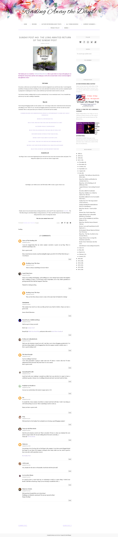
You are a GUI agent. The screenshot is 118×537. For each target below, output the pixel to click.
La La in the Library (27, 475)
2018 (79, 158)
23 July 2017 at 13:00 (26, 387)
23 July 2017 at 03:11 (26, 242)
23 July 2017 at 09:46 (26, 321)
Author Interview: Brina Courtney (85, 84)
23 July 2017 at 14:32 (26, 399)
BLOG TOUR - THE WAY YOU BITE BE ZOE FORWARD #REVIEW (45, 141)
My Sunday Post (26, 455)
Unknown (25, 444)
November (82, 164)
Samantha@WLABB (27, 372)
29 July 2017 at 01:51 (30, 265)
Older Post (67, 525)
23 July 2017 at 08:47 (26, 275)
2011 (79, 269)
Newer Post (23, 525)
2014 (79, 263)
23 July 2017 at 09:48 (26, 340)
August (81, 171)
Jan (23, 397)
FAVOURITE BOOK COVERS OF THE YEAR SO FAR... (45, 134)
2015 (79, 260)
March (80, 252)
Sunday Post (31, 328)
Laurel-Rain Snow (27, 273)
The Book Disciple (27, 354)
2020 (79, 153)
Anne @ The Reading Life (29, 240)
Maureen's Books (27, 489)
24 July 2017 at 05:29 (26, 430)
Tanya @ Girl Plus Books (29, 428)
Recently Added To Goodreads (87, 191)
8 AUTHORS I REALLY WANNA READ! (45, 126)
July (80, 173)
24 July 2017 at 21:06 (26, 465)
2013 (79, 265)
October (81, 166)
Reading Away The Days (33, 263)
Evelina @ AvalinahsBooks (29, 339)
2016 (79, 258)
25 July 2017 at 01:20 (26, 477)
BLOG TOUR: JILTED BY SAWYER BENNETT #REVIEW (45, 149)
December (81, 162)
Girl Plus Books (31, 436)
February (81, 254)
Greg (23, 416)
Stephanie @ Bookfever (28, 385)
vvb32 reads (25, 463)
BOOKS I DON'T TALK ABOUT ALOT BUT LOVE (45, 137)
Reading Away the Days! (59, 11)
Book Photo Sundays (57, 331)
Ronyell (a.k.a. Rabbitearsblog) (31, 320)
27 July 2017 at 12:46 (26, 490)
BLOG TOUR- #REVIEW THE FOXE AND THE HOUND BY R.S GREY (45, 122)
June (80, 247)
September (82, 168)
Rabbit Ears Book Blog (34, 331)
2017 (79, 160)
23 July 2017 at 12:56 (26, 373)
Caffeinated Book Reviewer (40, 73)
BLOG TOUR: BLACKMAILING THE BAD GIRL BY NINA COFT (45, 130)
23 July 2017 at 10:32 (26, 356)
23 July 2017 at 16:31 (26, 418)
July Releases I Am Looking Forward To (89, 245)
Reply (70, 259)
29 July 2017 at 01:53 (30, 294)
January (81, 256)
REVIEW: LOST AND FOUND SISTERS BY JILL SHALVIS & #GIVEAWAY (45, 145)
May (80, 250)
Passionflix (65, 210)
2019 (79, 155)
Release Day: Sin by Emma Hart (87, 212)
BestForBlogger (68, 535)
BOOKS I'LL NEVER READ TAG (45, 118)
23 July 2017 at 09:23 (26, 304)
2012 (79, 267)
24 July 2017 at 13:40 (26, 446)
